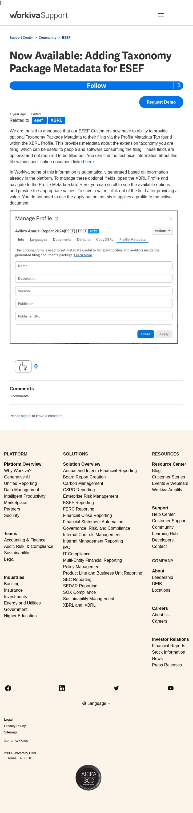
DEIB (157, 584)
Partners (12, 509)
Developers (163, 540)
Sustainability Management (88, 598)
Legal (9, 559)
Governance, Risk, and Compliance (96, 528)
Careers (160, 608)
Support (160, 508)
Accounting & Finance (25, 540)
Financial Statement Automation (93, 522)
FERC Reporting (78, 509)
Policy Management (82, 566)
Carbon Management (83, 483)
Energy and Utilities (22, 603)
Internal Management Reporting (93, 541)
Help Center (163, 514)
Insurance (13, 590)
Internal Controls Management (91, 534)
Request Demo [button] (161, 102)
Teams (10, 533)
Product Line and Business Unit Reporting (102, 573)
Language (99, 703)
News (157, 658)
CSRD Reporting (79, 490)
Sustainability (16, 553)
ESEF (66, 38)
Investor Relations (170, 639)
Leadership (162, 577)
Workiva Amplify (167, 490)
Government (15, 609)
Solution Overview (81, 464)
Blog (156, 470)
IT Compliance (77, 554)
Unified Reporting (20, 483)
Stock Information (168, 652)
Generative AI (17, 477)
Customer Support (169, 521)
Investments (15, 596)
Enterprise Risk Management (90, 496)
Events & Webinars (170, 483)
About (158, 571)
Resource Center (169, 464)
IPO (67, 547)
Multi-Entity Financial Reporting (92, 560)
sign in (26, 416)
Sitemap (10, 732)
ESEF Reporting (78, 502)
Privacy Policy (15, 726)
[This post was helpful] (23, 366)
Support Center (21, 38)
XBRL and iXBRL (79, 605)
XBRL (56, 120)
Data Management (21, 490)
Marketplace (15, 502)
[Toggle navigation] (167, 15)
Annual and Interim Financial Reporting (100, 470)
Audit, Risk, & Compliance (28, 546)
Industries (14, 577)
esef (39, 120)
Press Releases (167, 665)
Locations (161, 590)
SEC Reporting (77, 579)
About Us (161, 614)
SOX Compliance (79, 592)
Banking (11, 584)
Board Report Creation (84, 477)
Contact (159, 546)
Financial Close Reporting (87, 515)
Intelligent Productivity (25, 496)
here (89, 161)
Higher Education (20, 616)
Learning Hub (165, 533)
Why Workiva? (17, 470)
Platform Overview (23, 464)
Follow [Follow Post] (96, 85)
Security (11, 515)
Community (47, 38)
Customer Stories (168, 477)
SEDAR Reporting (80, 586)
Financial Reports (168, 645)
